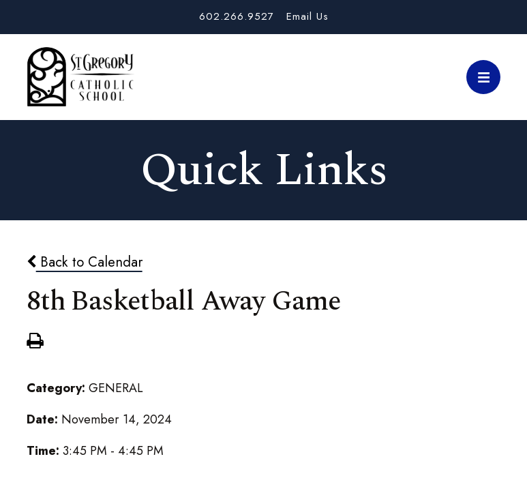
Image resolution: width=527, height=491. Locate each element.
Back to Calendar (84, 262)
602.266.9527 (236, 16)
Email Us (307, 16)
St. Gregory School (80, 77)
